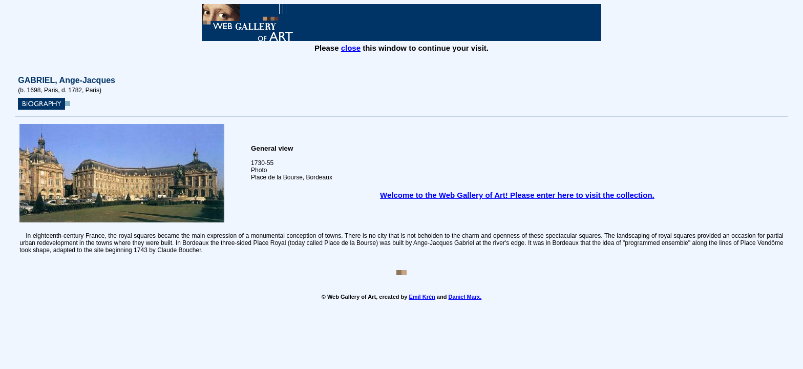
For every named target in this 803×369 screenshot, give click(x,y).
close (351, 48)
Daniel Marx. (464, 297)
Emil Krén (422, 297)
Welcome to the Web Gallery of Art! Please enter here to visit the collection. (517, 195)
